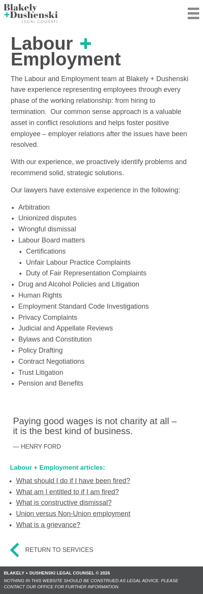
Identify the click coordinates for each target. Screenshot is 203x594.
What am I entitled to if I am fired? (67, 492)
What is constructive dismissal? (64, 502)
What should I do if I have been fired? (73, 481)
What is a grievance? (48, 525)
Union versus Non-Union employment (73, 514)
